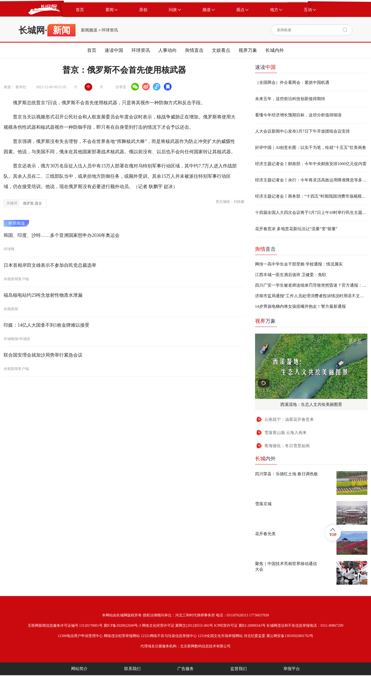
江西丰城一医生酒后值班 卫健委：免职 (290, 274)
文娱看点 (221, 50)
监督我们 (238, 668)
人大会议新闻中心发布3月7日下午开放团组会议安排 (302, 131)
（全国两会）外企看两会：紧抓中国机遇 (292, 82)
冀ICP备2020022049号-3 (122, 625)
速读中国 (114, 50)
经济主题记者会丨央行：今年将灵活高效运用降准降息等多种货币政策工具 (311, 180)
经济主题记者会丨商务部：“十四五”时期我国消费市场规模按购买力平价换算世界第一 (311, 196)
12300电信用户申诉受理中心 (80, 636)
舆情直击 (194, 50)
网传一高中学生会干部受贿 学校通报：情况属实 (299, 264)
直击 (265, 249)
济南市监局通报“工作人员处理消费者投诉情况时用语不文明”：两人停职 (311, 296)
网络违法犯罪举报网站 (122, 636)
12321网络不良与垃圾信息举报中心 (169, 636)
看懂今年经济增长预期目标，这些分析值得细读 (298, 115)
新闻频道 (89, 30)
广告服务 (185, 668)
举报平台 (291, 668)
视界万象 (248, 50)
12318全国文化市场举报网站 (220, 636)
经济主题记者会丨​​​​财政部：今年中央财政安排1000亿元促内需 (310, 164)
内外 (265, 458)
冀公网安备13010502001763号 (289, 636)
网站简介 (79, 668)
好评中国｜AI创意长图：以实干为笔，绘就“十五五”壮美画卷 (310, 147)
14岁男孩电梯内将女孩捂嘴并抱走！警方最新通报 (300, 306)
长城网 (32, 30)
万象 (265, 321)
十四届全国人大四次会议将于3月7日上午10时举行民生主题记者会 (311, 212)
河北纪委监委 (254, 636)
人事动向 (167, 50)
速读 (265, 67)
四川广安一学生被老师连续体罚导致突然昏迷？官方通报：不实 (311, 285)
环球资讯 (110, 30)
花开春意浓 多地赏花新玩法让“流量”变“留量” (296, 229)
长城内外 (274, 50)
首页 (91, 50)
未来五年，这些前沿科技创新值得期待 (290, 98)
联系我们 (132, 668)
